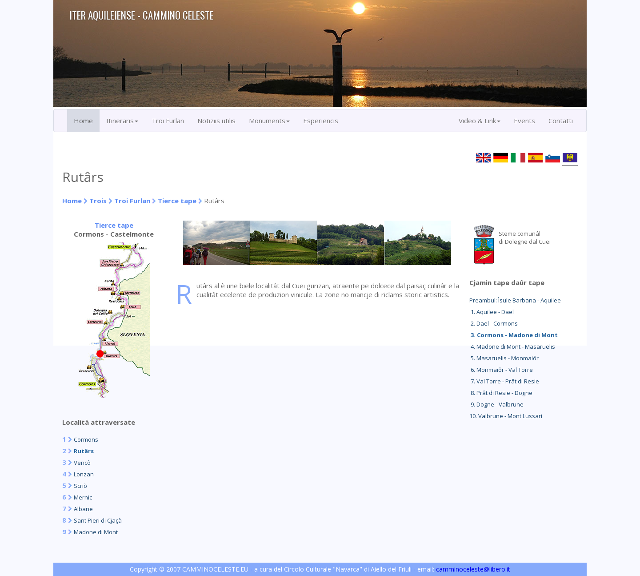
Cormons (86, 439)
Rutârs (84, 451)
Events (524, 120)
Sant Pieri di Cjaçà (98, 520)
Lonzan (84, 474)
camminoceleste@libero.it (473, 569)
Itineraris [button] (122, 120)
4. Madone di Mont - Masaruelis (512, 346)
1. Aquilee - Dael (491, 312)
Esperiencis (320, 120)
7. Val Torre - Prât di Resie (504, 381)
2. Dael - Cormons (493, 323)
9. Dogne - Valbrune (496, 404)
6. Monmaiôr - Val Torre (501, 370)
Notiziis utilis (216, 120)
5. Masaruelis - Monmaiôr (504, 358)
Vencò (82, 463)
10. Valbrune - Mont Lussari (505, 416)
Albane (83, 509)
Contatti (560, 120)
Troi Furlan (168, 120)
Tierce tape (177, 200)
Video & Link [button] (479, 120)
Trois (98, 200)
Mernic (83, 497)
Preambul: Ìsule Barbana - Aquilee (515, 300)
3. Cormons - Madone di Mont (513, 335)
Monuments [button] (269, 120)
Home (83, 120)
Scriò (80, 486)
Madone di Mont (96, 532)
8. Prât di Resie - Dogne (500, 393)
